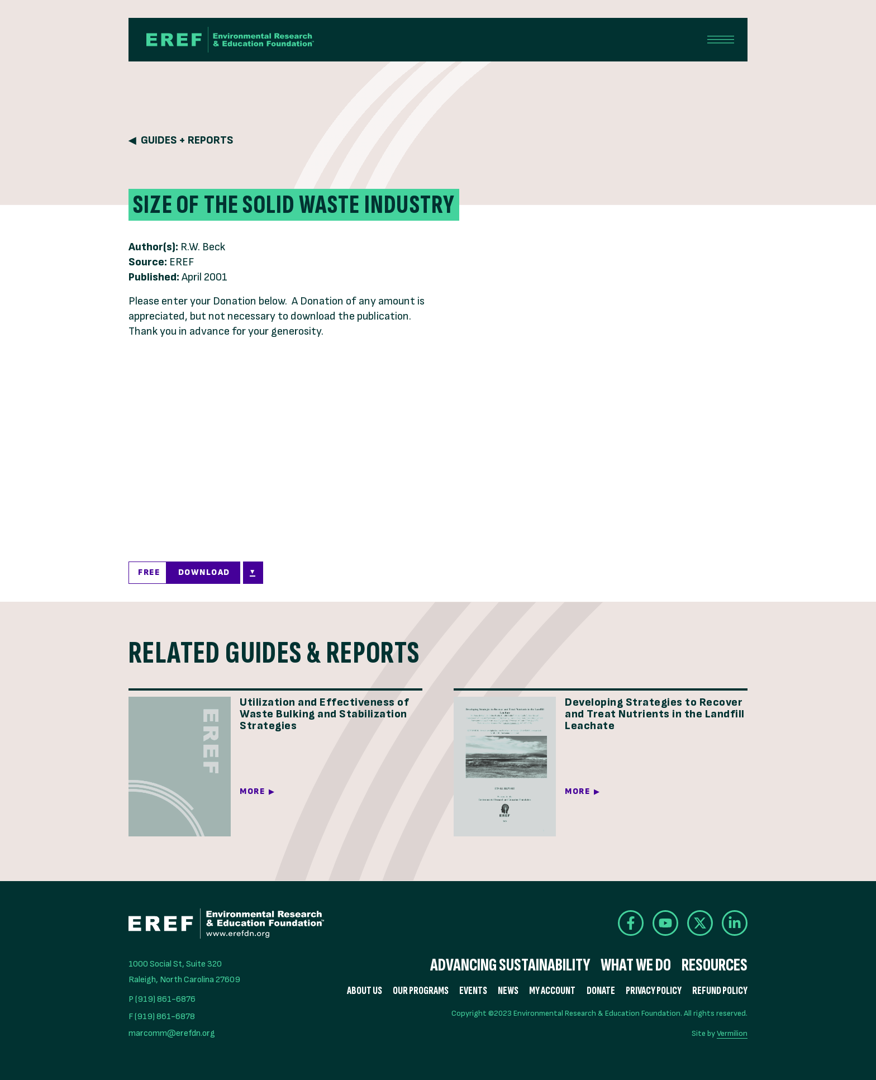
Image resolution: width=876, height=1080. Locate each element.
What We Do (636, 965)
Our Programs (421, 990)
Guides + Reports (187, 140)
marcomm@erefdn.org (171, 1033)
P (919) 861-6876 (162, 999)
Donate (601, 990)
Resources (715, 965)
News (508, 990)
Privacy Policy (654, 990)
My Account (552, 990)
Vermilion (732, 1033)
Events (473, 990)
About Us (364, 990)
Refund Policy (720, 990)
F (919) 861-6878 (161, 1016)
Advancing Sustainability (510, 965)
